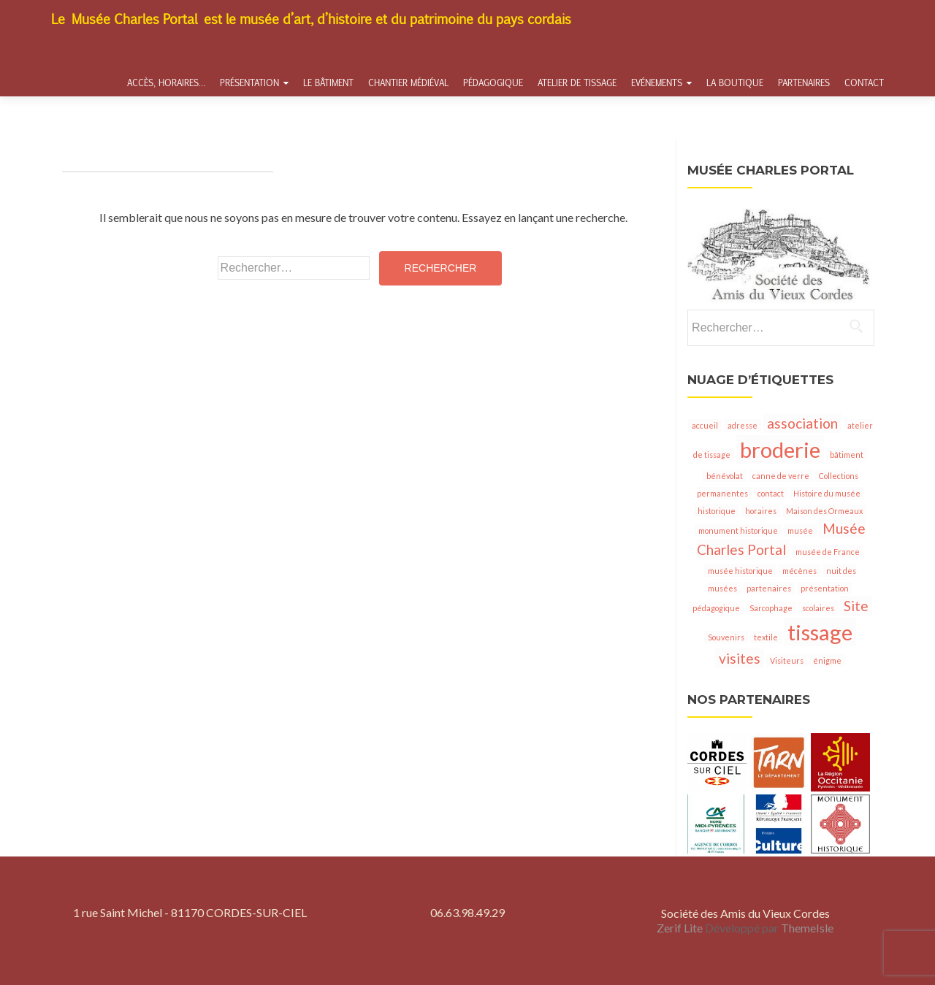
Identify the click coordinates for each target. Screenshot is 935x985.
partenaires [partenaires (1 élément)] (769, 588)
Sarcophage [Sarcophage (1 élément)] (771, 608)
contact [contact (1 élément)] (770, 493)
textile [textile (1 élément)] (766, 637)
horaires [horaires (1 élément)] (760, 511)
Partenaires (804, 83)
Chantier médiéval (408, 83)
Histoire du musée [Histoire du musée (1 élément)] (826, 493)
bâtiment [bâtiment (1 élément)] (846, 454)
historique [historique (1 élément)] (717, 511)
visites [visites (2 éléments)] (739, 658)
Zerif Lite (681, 928)
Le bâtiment (328, 83)
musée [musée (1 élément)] (800, 530)
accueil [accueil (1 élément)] (705, 425)
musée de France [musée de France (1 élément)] (827, 551)
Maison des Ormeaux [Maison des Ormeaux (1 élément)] (824, 511)
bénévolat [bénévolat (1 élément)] (724, 475)
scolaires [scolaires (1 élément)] (818, 608)
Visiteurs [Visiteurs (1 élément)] (787, 660)
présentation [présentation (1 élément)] (825, 588)
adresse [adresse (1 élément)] (742, 425)
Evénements (656, 83)
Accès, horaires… (166, 83)
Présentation (249, 83)
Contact (864, 83)
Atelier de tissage (577, 83)
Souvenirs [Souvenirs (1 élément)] (726, 637)
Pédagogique (493, 83)
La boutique (734, 83)
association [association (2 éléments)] (802, 423)
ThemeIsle (807, 928)
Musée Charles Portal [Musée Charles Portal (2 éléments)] (781, 539)
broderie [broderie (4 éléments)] (780, 449)
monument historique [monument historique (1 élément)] (738, 530)
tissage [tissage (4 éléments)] (819, 632)
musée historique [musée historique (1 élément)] (740, 570)
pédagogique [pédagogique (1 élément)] (716, 608)
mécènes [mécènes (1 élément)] (799, 570)
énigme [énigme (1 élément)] (827, 660)
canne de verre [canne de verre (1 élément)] (780, 475)
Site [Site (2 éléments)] (856, 605)
